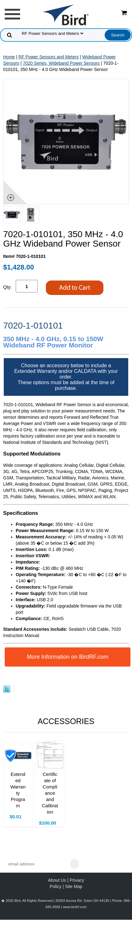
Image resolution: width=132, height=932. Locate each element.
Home (9, 56)
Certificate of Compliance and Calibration (50, 793)
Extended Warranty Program (18, 789)
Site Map (73, 886)
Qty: (7, 287)
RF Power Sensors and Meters (49, 56)
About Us (57, 880)
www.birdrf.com (74, 907)
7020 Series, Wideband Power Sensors (61, 63)
